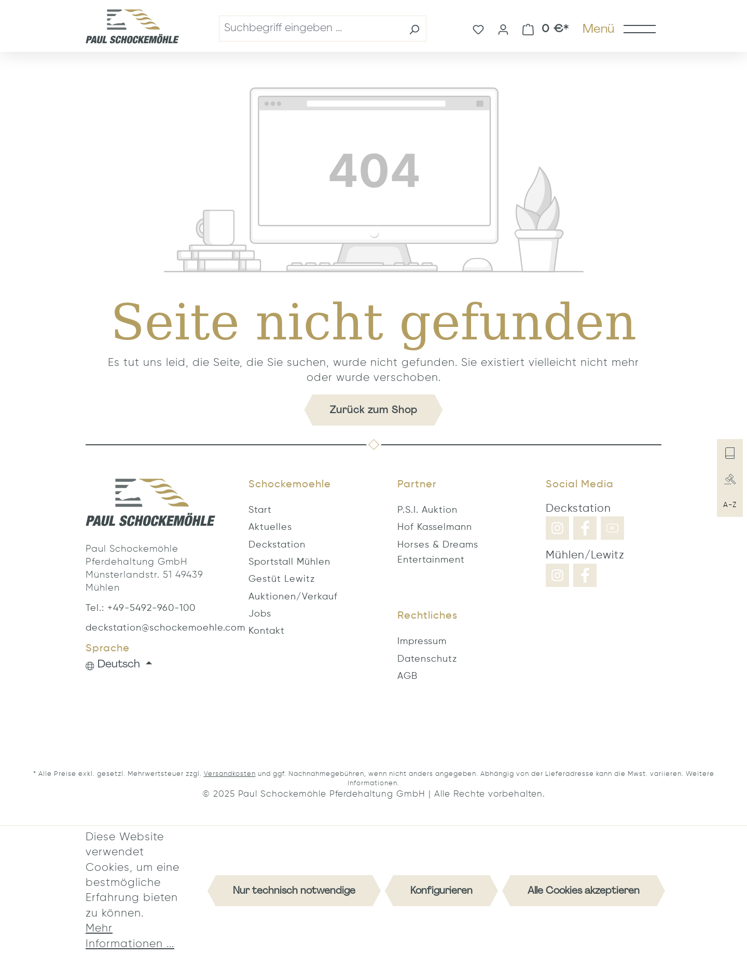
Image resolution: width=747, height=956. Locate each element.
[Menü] (618, 28)
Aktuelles (270, 527)
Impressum (422, 641)
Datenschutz (427, 659)
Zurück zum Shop (374, 409)
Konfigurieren (441, 890)
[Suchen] (414, 28)
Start (260, 510)
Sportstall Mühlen (289, 562)
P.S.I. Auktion (427, 510)
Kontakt (266, 631)
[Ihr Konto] (503, 28)
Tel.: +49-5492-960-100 (141, 608)
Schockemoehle (289, 485)
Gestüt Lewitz (281, 579)
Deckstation (277, 545)
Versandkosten (230, 774)
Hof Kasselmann (434, 527)
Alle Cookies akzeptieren (584, 890)
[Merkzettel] (478, 28)
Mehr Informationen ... (130, 936)
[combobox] (311, 28)
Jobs (259, 614)
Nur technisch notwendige (294, 890)
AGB (407, 676)
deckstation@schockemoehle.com (150, 628)
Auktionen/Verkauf (293, 597)
